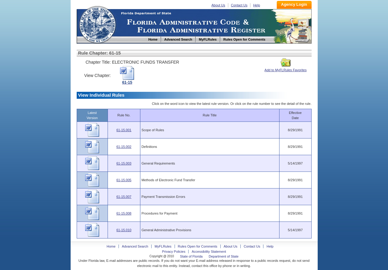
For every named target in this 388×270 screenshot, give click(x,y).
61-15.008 (124, 213)
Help (256, 5)
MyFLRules (163, 246)
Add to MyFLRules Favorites (286, 68)
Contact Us (239, 5)
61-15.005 (124, 180)
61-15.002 (124, 146)
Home (97, 23)
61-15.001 (124, 130)
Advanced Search (135, 246)
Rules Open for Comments (197, 246)
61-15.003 (124, 163)
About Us (218, 5)
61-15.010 (124, 230)
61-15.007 (124, 196)
